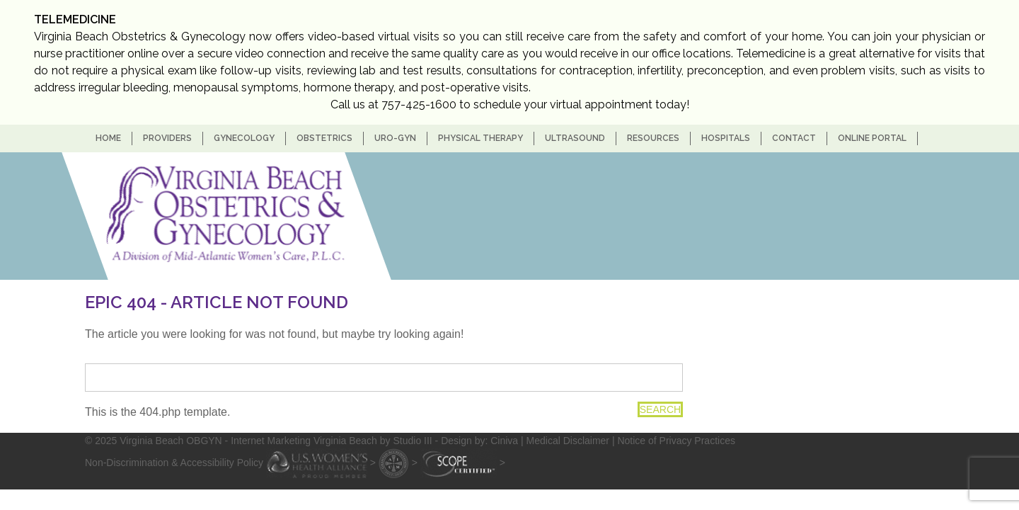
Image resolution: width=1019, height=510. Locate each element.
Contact (794, 138)
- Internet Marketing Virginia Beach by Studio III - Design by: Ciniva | (375, 440)
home (108, 138)
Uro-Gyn (395, 138)
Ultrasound (575, 138)
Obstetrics (324, 138)
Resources (653, 138)
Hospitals (725, 138)
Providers (167, 138)
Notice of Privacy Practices (676, 440)
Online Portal (872, 138)
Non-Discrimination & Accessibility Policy (174, 462)
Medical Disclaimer (567, 440)
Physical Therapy (480, 138)
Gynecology (244, 138)
